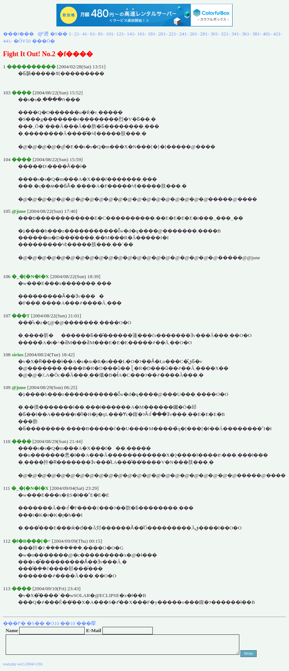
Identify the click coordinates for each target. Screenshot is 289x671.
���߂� (14, 623)
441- (7, 41)
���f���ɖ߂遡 (26, 34)
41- (85, 34)
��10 (67, 623)
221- (173, 34)
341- (235, 34)
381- (256, 34)
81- (101, 34)
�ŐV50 (22, 41)
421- (277, 34)
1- (71, 34)
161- (141, 34)
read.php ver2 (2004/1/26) (23, 664)
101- (110, 34)
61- (93, 34)
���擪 (86, 623)
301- (214, 34)
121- (120, 34)
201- (162, 34)
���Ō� (43, 41)
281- (204, 34)
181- (152, 34)
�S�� (58, 34)
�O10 (52, 623)
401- (267, 34)
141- (131, 34)
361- (246, 34)
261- (194, 34)
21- (77, 34)
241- (183, 34)
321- (225, 34)
